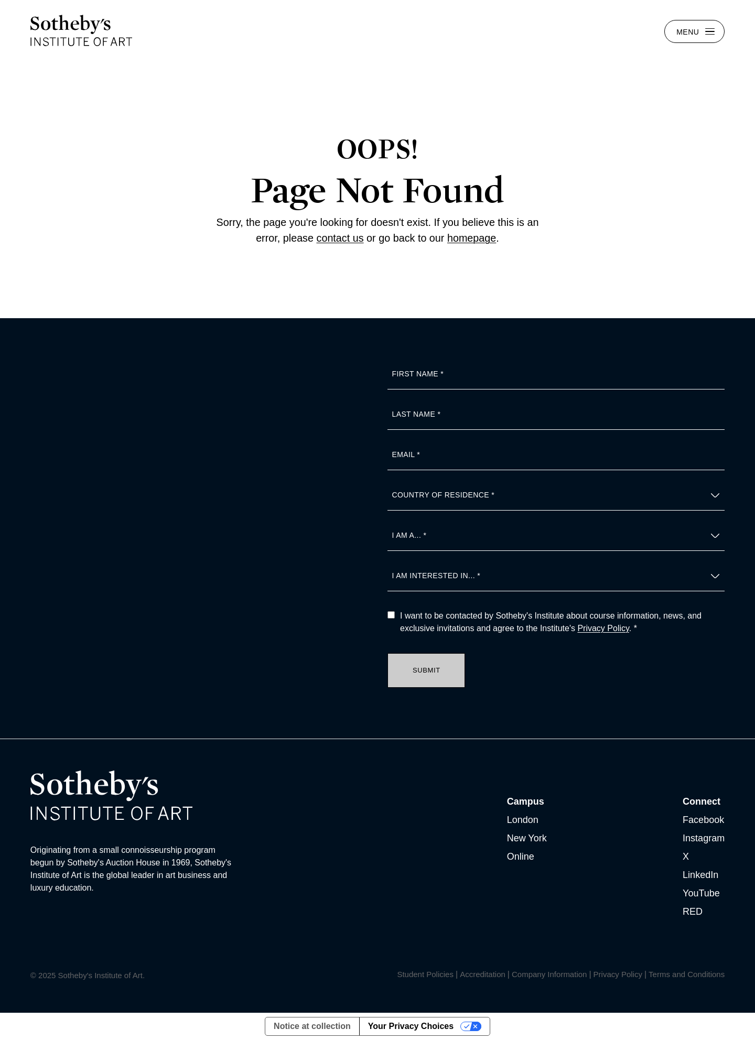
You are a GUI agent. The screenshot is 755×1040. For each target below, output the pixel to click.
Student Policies (425, 974)
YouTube (701, 893)
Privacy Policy (603, 628)
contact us (340, 238)
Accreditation (482, 974)
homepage (471, 238)
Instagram (704, 838)
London (522, 820)
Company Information (549, 974)
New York (527, 838)
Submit (426, 670)
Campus (525, 801)
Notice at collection (312, 1026)
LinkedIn (700, 875)
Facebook (703, 820)
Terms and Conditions (687, 974)
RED (693, 911)
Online (520, 856)
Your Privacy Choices (411, 1026)
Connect (701, 801)
